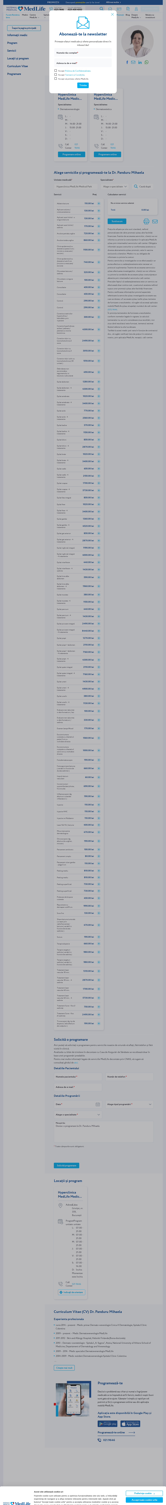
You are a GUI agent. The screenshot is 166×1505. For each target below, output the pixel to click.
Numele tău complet (66, 53)
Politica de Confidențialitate (77, 71)
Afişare (37, 1500)
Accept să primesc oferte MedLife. (71, 78)
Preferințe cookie (144, 1478)
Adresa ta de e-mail (66, 63)
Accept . (72, 70)
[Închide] (112, 14)
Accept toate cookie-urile (144, 1484)
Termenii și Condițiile (74, 75)
